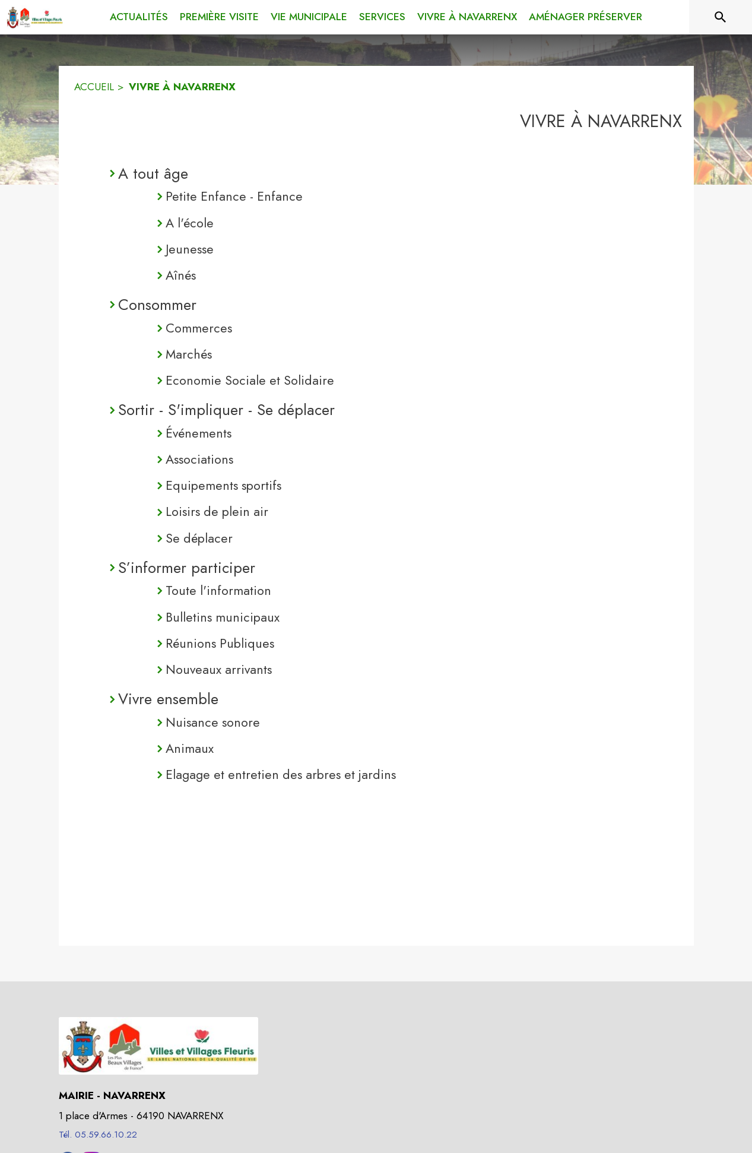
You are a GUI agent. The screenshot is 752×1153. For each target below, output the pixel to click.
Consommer (157, 304)
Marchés (189, 354)
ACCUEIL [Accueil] (94, 87)
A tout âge (153, 173)
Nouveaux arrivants (219, 669)
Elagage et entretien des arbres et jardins (281, 774)
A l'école (190, 223)
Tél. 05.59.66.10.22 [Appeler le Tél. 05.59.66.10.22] (98, 1134)
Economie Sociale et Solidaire (250, 380)
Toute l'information (218, 590)
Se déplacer (199, 538)
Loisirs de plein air (217, 511)
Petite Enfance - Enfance (234, 196)
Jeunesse (190, 249)
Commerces (199, 328)
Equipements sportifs (223, 485)
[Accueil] (34, 17)
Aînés (181, 275)
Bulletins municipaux (223, 617)
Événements (198, 433)
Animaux (190, 748)
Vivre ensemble (168, 699)
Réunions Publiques (220, 643)
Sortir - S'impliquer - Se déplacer (226, 410)
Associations (199, 459)
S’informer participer (186, 568)
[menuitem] (139, 17)
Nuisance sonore (213, 722)
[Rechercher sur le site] (720, 17)
